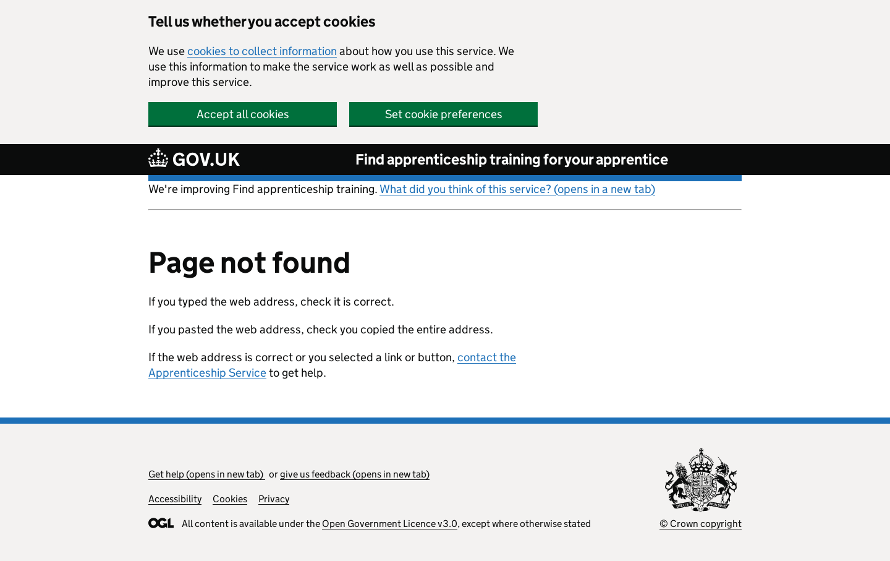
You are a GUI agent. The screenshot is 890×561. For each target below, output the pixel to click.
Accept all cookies (243, 114)
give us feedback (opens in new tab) (355, 474)
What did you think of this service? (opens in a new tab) (517, 189)
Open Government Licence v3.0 (389, 523)
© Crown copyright (700, 523)
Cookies (230, 499)
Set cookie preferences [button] (443, 114)
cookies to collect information (262, 51)
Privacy (273, 499)
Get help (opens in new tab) (206, 474)
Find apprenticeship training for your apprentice (511, 159)
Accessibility (174, 499)
